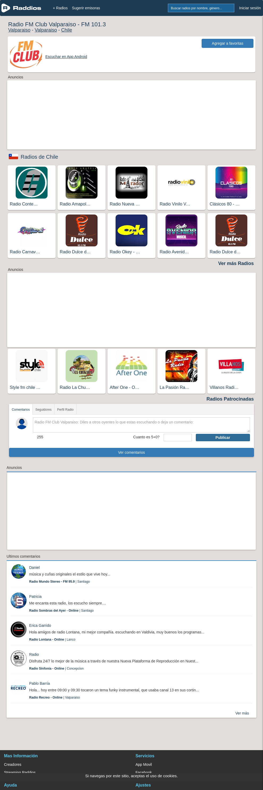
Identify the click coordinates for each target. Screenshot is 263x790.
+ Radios (60, 8)
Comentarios (21, 409)
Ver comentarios (131, 452)
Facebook (143, 772)
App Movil (143, 764)
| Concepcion (56, 668)
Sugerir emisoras (86, 8)
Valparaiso (19, 30)
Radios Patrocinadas (230, 399)
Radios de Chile (39, 157)
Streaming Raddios (20, 772)
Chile (66, 30)
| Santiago (59, 581)
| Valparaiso (54, 697)
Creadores (12, 764)
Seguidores (43, 409)
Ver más (242, 713)
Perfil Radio (65, 409)
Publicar (222, 437)
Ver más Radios (236, 263)
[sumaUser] (178, 437)
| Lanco (52, 639)
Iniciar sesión (250, 8)
